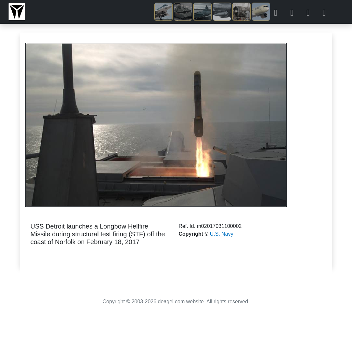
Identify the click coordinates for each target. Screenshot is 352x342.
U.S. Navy (221, 234)
